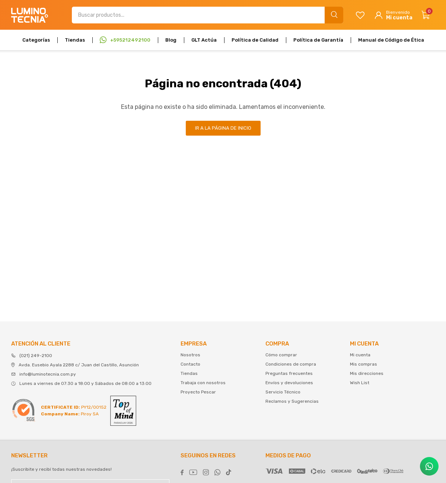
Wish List (359, 382)
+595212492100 (130, 40)
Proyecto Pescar (198, 392)
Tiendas (75, 40)
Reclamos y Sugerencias (292, 401)
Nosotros (190, 354)
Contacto (190, 364)
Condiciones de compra (290, 364)
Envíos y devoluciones (289, 382)
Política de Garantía (318, 40)
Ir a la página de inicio (223, 128)
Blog (170, 40)
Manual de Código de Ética (391, 40)
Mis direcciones (366, 373)
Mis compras (363, 364)
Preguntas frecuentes (289, 373)
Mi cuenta (360, 354)
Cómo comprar (281, 354)
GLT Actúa (204, 40)
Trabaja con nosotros (203, 382)
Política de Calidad (255, 40)
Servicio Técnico (282, 392)
